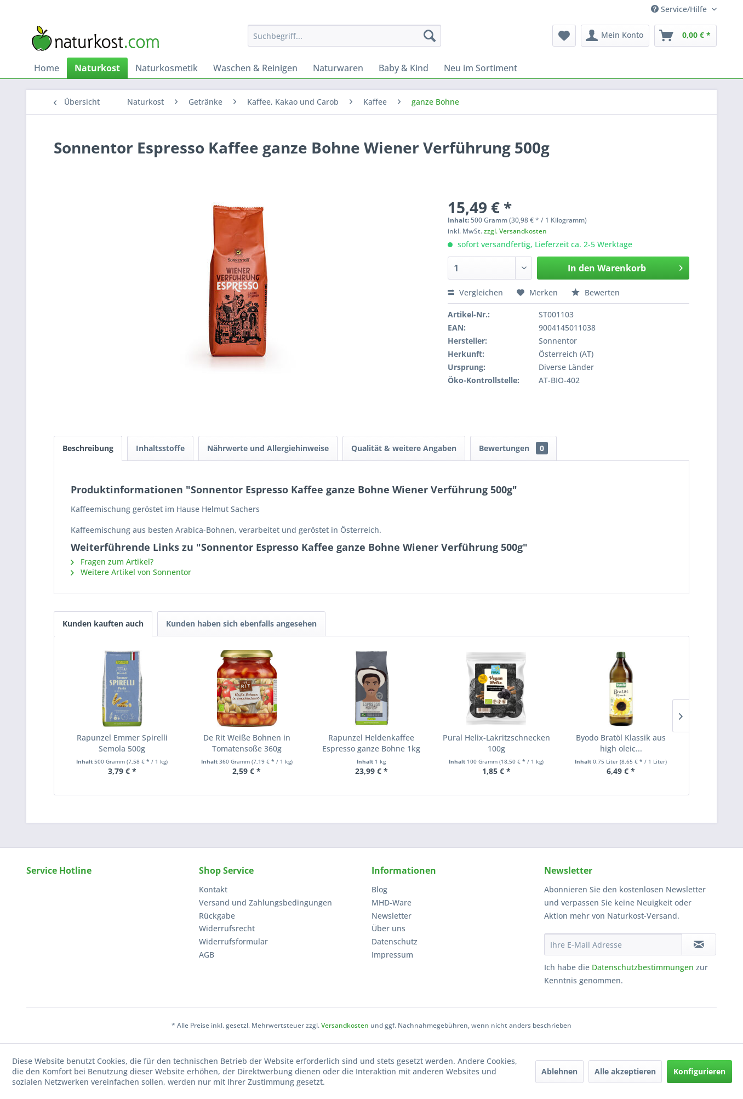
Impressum (392, 954)
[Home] (46, 68)
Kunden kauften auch (103, 623)
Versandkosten (345, 1025)
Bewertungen (513, 448)
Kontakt (213, 889)
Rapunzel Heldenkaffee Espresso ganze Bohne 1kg (371, 743)
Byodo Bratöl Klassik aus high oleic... (621, 743)
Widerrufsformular (233, 941)
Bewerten (595, 292)
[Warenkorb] (685, 36)
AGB (206, 954)
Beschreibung (87, 448)
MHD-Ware (391, 902)
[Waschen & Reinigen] (255, 68)
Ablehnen (559, 1071)
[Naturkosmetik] (166, 68)
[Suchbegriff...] (344, 36)
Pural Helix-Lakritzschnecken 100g (496, 743)
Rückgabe (217, 915)
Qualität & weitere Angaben (403, 448)
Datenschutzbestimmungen (643, 967)
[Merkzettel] (564, 36)
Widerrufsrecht (227, 928)
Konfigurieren (699, 1071)
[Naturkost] (97, 68)
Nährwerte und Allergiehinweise (268, 448)
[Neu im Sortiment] (480, 68)
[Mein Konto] (615, 36)
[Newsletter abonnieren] (699, 944)
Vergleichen (475, 292)
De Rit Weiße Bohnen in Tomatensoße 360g (246, 743)
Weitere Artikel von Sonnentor (131, 572)
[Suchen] (429, 36)
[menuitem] (344, 36)
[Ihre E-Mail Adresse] (613, 944)
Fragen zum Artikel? (112, 561)
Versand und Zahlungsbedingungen (265, 902)
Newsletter (391, 915)
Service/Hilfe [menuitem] (680, 9)
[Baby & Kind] (403, 68)
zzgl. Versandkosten (515, 231)
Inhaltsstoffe (160, 448)
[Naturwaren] (338, 68)
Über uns (388, 928)
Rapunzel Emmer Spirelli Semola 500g (122, 743)
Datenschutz (395, 941)
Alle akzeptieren (625, 1071)
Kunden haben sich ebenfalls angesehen (241, 623)
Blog (379, 889)
